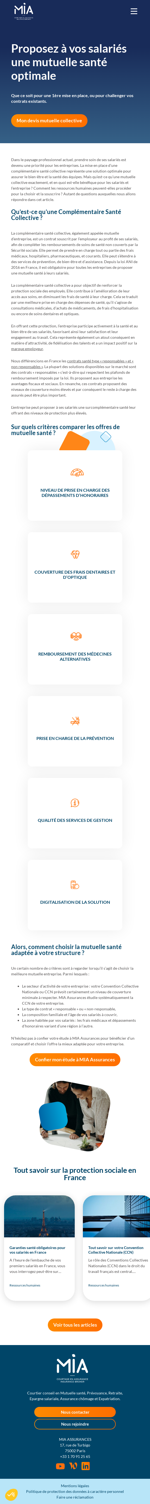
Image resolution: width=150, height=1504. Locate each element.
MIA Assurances (23, 11)
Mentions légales (75, 1485)
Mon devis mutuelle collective (49, 120)
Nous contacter (75, 1412)
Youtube (60, 1466)
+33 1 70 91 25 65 (75, 1456)
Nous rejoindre (75, 1424)
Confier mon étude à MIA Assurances (75, 1059)
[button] (11, 1494)
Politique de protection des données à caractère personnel (75, 1491)
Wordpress (73, 1466)
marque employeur (27, 348)
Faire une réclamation (75, 1497)
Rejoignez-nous (86, 1466)
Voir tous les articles (75, 1325)
